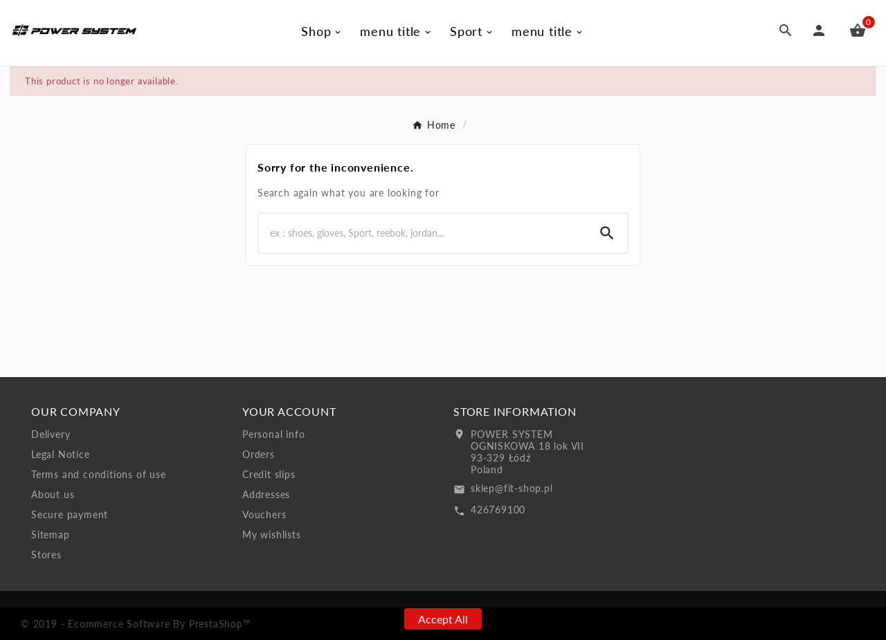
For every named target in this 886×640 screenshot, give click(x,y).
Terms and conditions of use (98, 474)
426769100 (498, 509)
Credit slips (269, 474)
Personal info (273, 434)
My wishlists (271, 534)
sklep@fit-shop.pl (512, 488)
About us (52, 494)
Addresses (266, 494)
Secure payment (69, 514)
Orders (258, 454)
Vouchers (264, 514)
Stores (46, 554)
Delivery (50, 434)
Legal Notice (60, 454)
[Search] (423, 233)
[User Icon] (822, 30)
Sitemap (50, 534)
